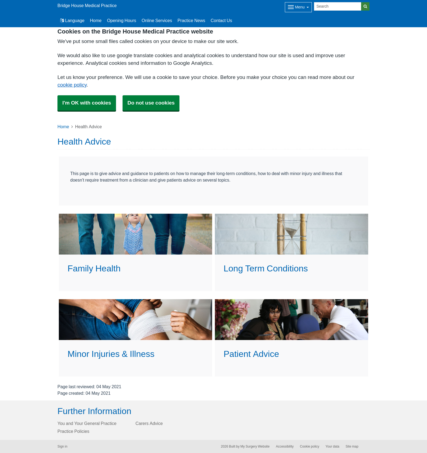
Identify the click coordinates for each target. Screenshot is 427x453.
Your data (332, 446)
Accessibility (285, 446)
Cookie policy (309, 446)
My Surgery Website (255, 446)
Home (96, 20)
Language (72, 20)
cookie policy (72, 84)
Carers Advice (149, 423)
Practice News (191, 20)
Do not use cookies (151, 102)
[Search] (337, 6)
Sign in (62, 446)
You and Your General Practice (87, 423)
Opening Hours (121, 20)
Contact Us (221, 20)
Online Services (157, 20)
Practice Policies (73, 431)
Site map (352, 446)
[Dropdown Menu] (298, 7)
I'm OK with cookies (86, 102)
